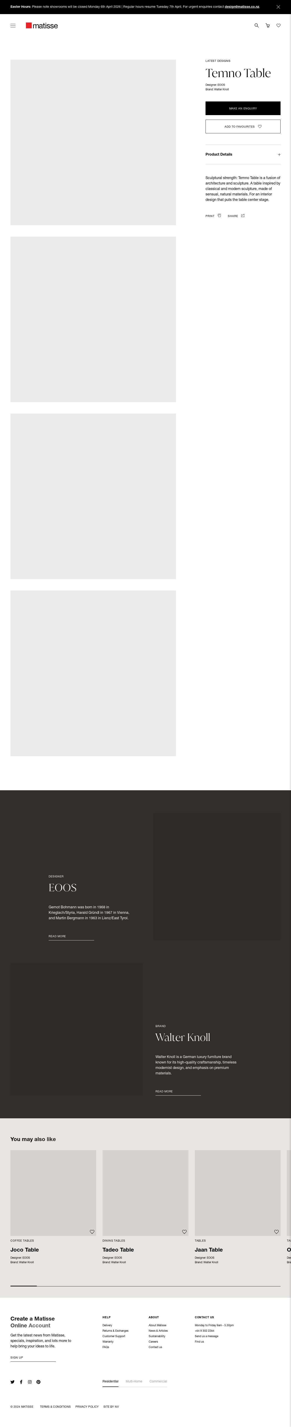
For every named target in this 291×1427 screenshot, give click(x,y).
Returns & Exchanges (115, 1331)
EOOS (221, 85)
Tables (200, 1241)
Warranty (108, 1342)
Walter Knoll (221, 89)
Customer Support (114, 1337)
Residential (110, 1381)
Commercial (158, 1381)
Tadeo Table (118, 1250)
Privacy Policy (87, 1407)
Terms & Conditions (55, 1407)
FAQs (106, 1347)
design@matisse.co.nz (242, 7)
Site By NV (111, 1407)
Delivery (107, 1326)
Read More (57, 936)
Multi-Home (134, 1381)
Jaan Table (209, 1250)
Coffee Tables (22, 1241)
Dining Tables (114, 1241)
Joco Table (24, 1250)
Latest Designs (218, 61)
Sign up (16, 1357)
